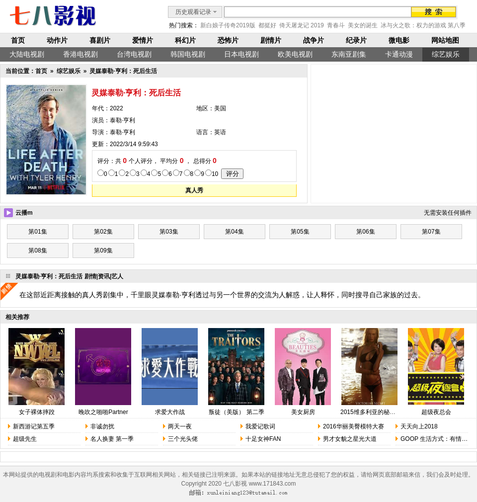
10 (215, 173)
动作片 (57, 40)
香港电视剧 (80, 54)
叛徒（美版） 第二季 (236, 412)
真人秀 (194, 190)
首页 (18, 40)
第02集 (103, 231)
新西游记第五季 (34, 426)
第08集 (37, 250)
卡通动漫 (399, 54)
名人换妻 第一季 (112, 438)
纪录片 (356, 40)
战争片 (313, 40)
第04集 (234, 231)
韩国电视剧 (187, 54)
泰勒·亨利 (122, 120)
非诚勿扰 (102, 426)
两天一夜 (180, 426)
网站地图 (445, 40)
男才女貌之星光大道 (350, 438)
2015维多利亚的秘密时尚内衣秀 (382, 412)
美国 (220, 108)
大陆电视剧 (26, 54)
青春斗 (336, 25)
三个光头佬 (183, 438)
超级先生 (25, 438)
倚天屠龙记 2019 (301, 25)
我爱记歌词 (260, 426)
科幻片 (185, 40)
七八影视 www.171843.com (259, 483)
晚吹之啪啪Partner (103, 412)
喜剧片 (99, 40)
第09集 (103, 250)
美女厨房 (303, 412)
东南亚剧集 (348, 54)
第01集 (37, 231)
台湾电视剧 (134, 54)
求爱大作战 (170, 412)
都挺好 (267, 25)
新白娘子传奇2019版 (227, 25)
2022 (116, 108)
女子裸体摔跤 (37, 412)
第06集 (365, 231)
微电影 (399, 40)
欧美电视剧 (295, 54)
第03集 (168, 231)
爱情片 (142, 40)
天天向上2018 (419, 426)
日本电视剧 (241, 54)
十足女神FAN (263, 438)
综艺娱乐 (446, 54)
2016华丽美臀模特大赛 (353, 426)
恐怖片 (228, 40)
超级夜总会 (436, 412)
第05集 (300, 231)
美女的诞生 (363, 25)
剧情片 (270, 40)
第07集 (431, 231)
